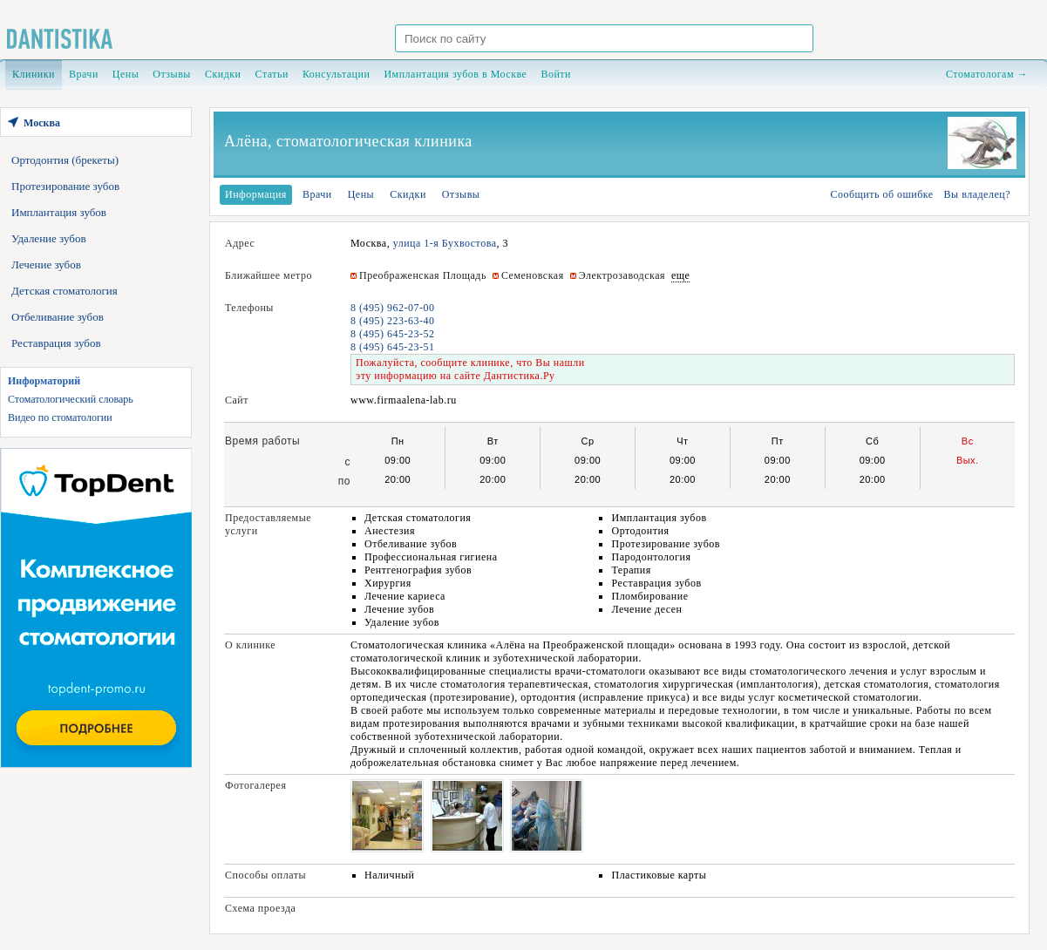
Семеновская (532, 275)
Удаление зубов (48, 238)
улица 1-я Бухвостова (445, 243)
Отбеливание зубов (57, 316)
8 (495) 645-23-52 (392, 334)
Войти (555, 74)
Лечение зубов (46, 264)
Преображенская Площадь (422, 275)
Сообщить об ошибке (881, 194)
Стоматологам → (987, 74)
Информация (256, 194)
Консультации (336, 74)
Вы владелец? (977, 194)
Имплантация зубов (58, 212)
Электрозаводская (622, 275)
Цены (125, 74)
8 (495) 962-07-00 (392, 308)
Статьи (272, 74)
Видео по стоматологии (60, 417)
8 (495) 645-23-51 (392, 347)
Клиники (33, 74)
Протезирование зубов (65, 186)
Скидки (223, 74)
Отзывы (172, 74)
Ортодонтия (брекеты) (65, 159)
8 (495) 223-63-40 (392, 321)
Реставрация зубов (56, 342)
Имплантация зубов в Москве (455, 74)
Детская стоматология (64, 290)
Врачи (84, 74)
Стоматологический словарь (70, 399)
